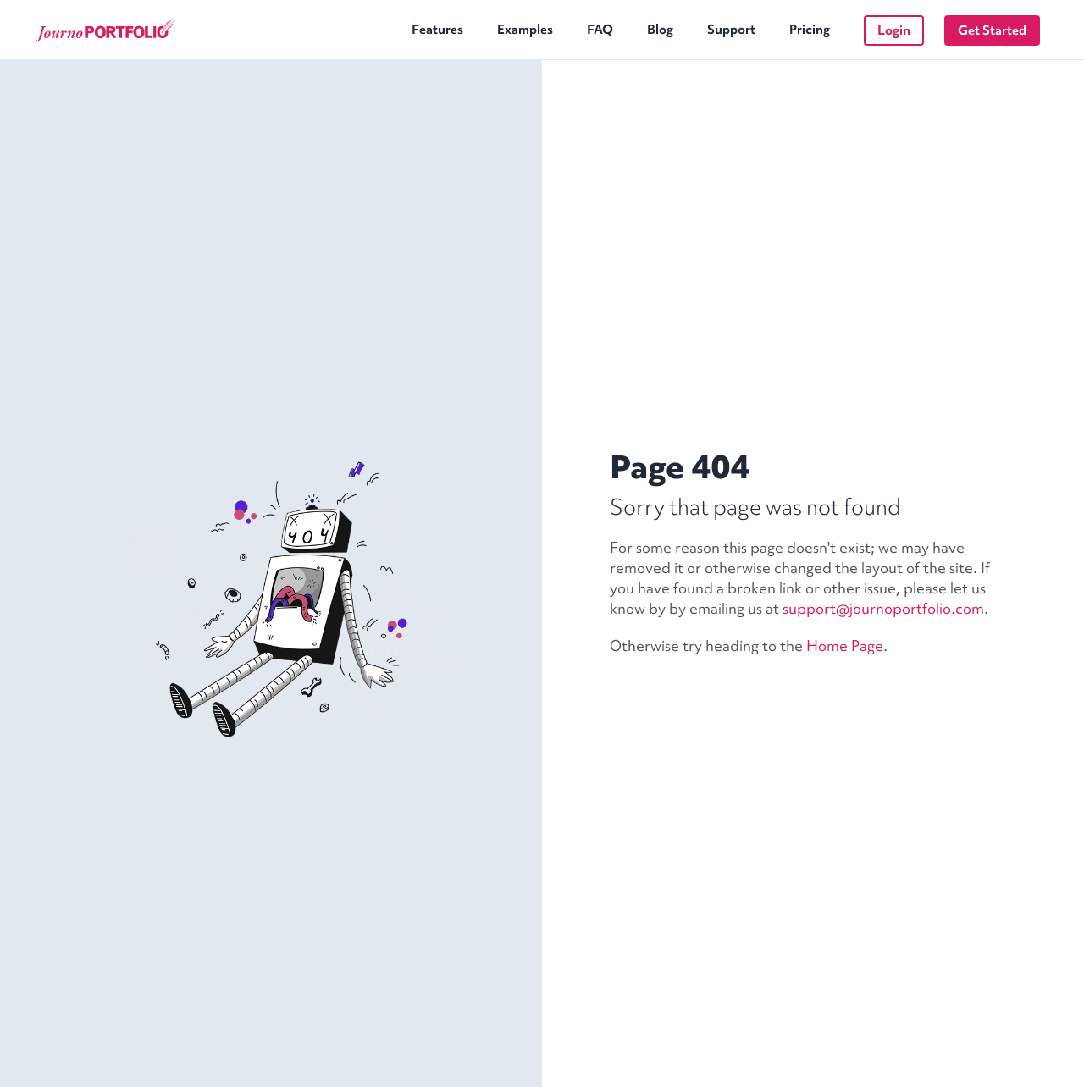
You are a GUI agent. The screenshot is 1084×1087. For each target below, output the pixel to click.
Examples (525, 29)
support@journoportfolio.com (883, 608)
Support (731, 29)
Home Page (844, 645)
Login (893, 30)
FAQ (600, 29)
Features (437, 29)
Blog (660, 29)
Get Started (992, 30)
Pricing (809, 29)
